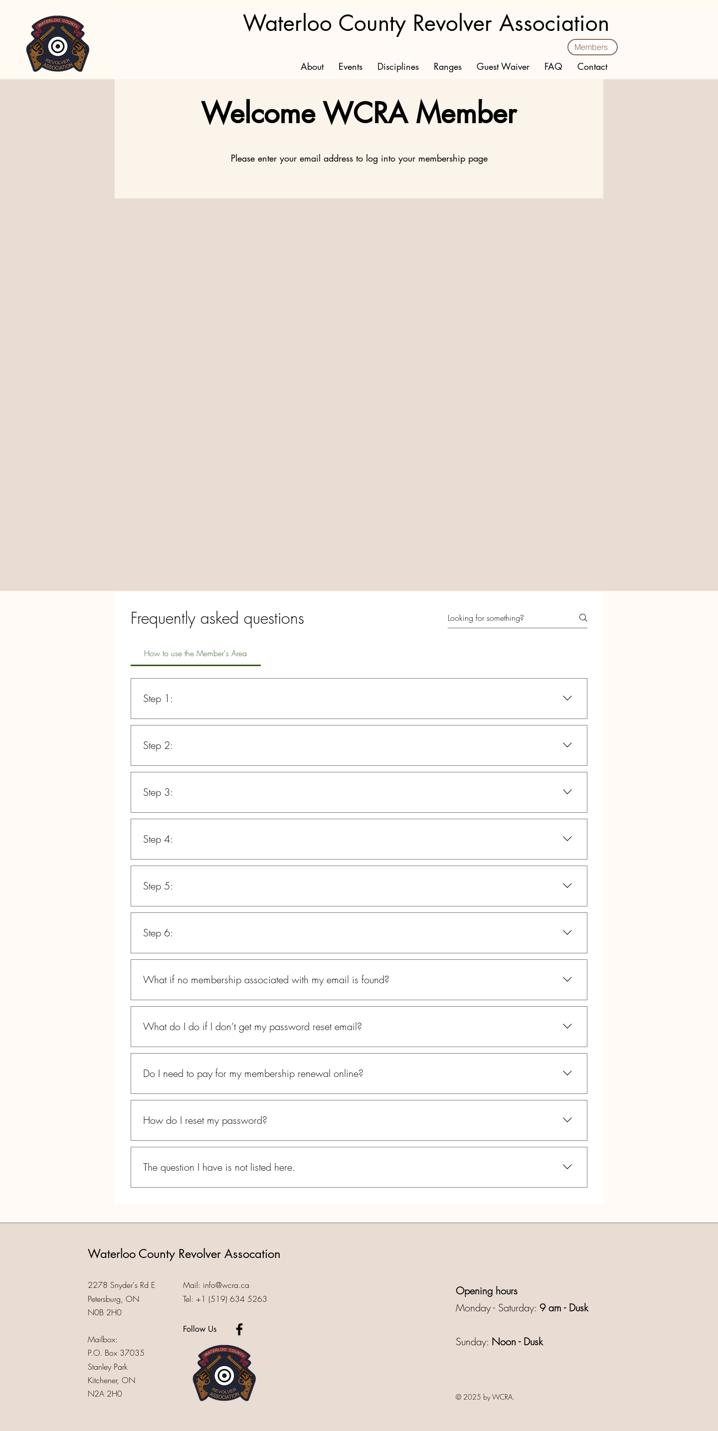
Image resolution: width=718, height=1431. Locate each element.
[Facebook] (239, 1329)
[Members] (592, 47)
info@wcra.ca (226, 1284)
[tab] (196, 653)
